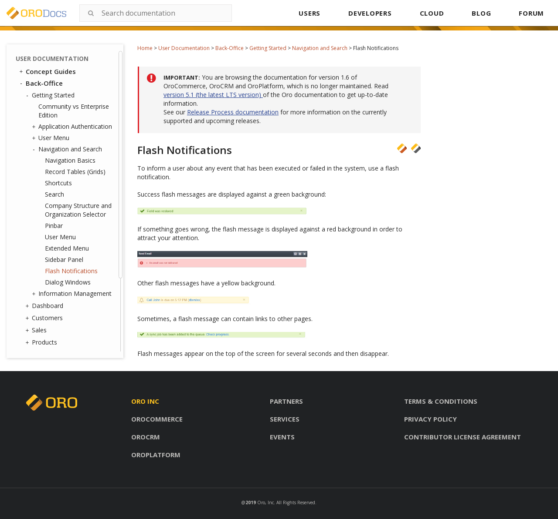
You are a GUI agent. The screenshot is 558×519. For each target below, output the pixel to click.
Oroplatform (155, 454)
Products (42, 342)
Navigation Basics (70, 160)
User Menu (51, 138)
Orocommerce (157, 419)
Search (54, 194)
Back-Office (229, 48)
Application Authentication (73, 126)
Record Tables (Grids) (75, 171)
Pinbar (54, 225)
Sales (37, 330)
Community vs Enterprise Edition (73, 110)
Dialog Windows (68, 282)
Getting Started (267, 48)
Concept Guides (47, 71)
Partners (286, 401)
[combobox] (155, 13)
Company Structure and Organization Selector (78, 209)
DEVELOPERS (370, 13)
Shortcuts (58, 183)
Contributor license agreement (462, 436)
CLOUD (432, 13)
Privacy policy (430, 419)
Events (282, 436)
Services (284, 419)
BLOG (481, 13)
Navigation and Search (319, 48)
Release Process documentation (233, 112)
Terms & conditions (440, 401)
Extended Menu (67, 248)
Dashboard (45, 305)
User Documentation (184, 48)
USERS (309, 13)
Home (145, 48)
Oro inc (145, 401)
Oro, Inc (265, 502)
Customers (45, 318)
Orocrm (145, 436)
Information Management (73, 293)
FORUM (531, 13)
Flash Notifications (71, 271)
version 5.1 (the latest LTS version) (213, 94)
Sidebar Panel (64, 259)
